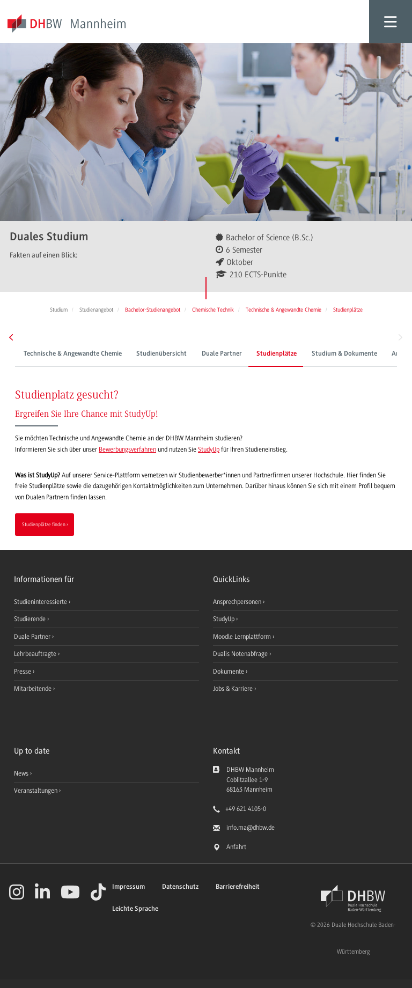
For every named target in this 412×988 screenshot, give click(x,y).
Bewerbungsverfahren (127, 449)
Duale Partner (222, 354)
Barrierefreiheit (238, 886)
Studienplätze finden (43, 524)
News (21, 773)
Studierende (30, 619)
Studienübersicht (161, 354)
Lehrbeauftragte (36, 654)
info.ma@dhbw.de (250, 827)
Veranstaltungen (35, 790)
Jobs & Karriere (233, 688)
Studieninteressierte (41, 602)
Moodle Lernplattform (243, 636)
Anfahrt (236, 847)
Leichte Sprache (135, 908)
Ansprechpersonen (238, 602)
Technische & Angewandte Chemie (73, 354)
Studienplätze (276, 354)
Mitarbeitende (33, 688)
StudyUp (208, 449)
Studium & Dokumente (344, 354)
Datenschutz (180, 886)
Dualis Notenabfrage (241, 654)
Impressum (128, 886)
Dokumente (229, 671)
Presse (23, 671)
